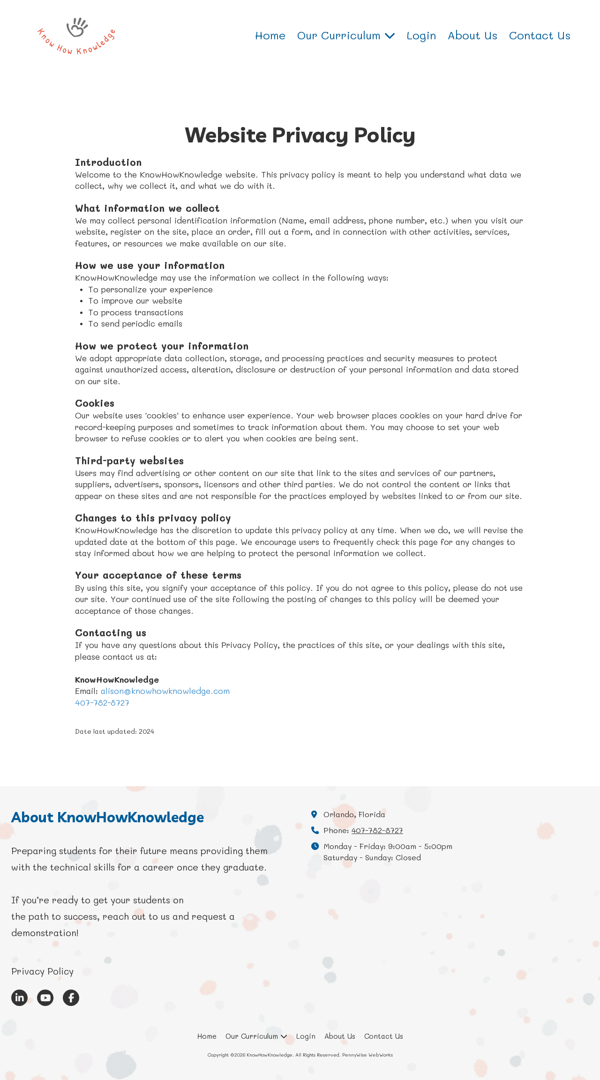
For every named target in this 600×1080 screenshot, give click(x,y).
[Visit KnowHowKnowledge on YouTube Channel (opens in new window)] (45, 998)
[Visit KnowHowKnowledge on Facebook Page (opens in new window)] (71, 998)
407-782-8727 (102, 702)
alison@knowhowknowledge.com (165, 690)
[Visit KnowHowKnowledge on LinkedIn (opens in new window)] (19, 998)
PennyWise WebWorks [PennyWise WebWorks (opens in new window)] (367, 1054)
